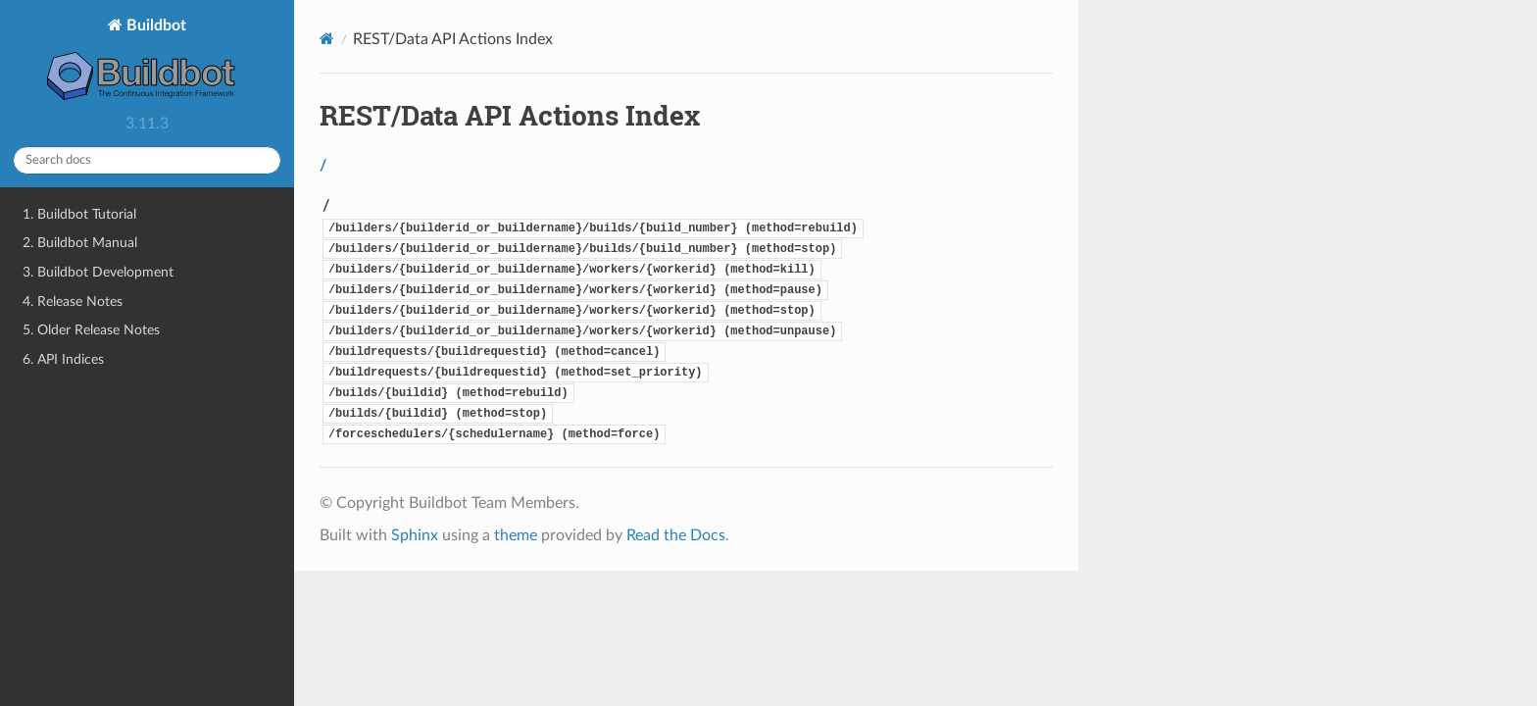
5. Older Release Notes (91, 330)
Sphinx (414, 535)
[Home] (327, 38)
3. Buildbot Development (98, 272)
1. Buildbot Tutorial (79, 214)
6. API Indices (63, 359)
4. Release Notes (73, 301)
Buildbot (147, 61)
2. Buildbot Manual (80, 242)
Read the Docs (675, 535)
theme (515, 535)
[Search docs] (147, 160)
